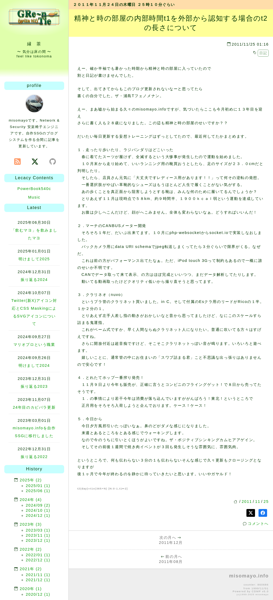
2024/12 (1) (38, 515)
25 (266, 501)
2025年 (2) (31, 480)
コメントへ (258, 523)
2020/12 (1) (38, 594)
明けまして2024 (34, 365)
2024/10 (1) (38, 510)
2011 (247, 501)
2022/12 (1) (38, 560)
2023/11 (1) (38, 535)
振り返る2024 (34, 279)
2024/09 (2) (38, 505)
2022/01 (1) (38, 555)
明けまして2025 (34, 259)
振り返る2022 (34, 457)
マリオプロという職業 (34, 344)
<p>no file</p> (171, 584)
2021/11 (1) (38, 575)
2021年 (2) (31, 569)
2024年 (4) (31, 499)
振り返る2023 (34, 386)
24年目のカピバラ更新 (34, 407)
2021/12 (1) (38, 580)
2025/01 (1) (38, 486)
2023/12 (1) (38, 540)
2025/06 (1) (38, 491)
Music (34, 197)
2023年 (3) (31, 524)
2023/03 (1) (38, 530)
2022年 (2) (31, 549)
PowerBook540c (34, 188)
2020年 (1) (31, 589)
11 (257, 501)
